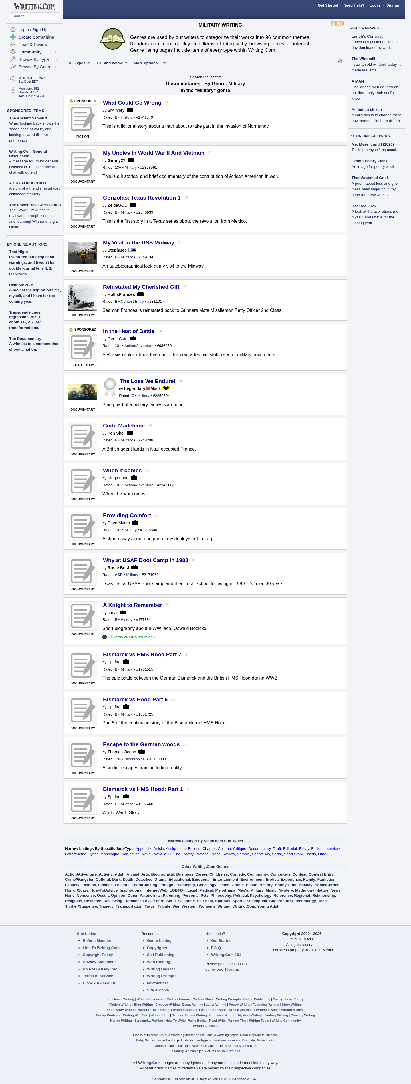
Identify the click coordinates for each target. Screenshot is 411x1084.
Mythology (304, 890)
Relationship (323, 895)
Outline (174, 854)
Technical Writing (266, 1004)
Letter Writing (216, 1004)
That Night (18, 252)
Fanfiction (326, 879)
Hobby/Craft (286, 885)
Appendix (144, 848)
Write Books (197, 1020)
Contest (299, 874)
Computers (280, 874)
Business (184, 874)
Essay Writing (192, 1004)
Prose (216, 854)
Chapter (209, 848)
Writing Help (160, 1015)
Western (189, 906)
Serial (277, 854)
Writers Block (203, 999)
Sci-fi (171, 901)
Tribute (164, 906)
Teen (322, 901)
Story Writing (292, 1004)
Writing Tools (259, 1020)
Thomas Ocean (122, 752)
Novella (160, 854)
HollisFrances (121, 294)
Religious (73, 901)
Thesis (310, 854)
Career (201, 874)
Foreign (166, 885)
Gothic (238, 885)
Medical (206, 890)
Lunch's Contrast (375, 42)
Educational (179, 879)
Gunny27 (117, 160)
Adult (119, 874)
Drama (160, 879)
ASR (119, 575)
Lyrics (93, 854)
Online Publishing (256, 999)
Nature (322, 890)
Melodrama (225, 890)
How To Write (176, 1020)
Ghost (224, 885)
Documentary (259, 848)
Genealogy (206, 885)
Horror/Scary (76, 890)
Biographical (135, 759)
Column (224, 848)
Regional (302, 895)
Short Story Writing (121, 1009)
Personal (190, 895)
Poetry (187, 854)
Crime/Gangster (79, 879)
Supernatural (281, 901)
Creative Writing (168, 1004)
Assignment (176, 848)
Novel (146, 854)
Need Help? (353, 5)
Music (271, 890)
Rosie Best (118, 567)
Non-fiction (130, 854)
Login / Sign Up (33, 29)
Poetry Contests (108, 1015)
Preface (201, 854)
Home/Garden (327, 885)
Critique (239, 848)
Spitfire (114, 662)
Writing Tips (237, 1020)
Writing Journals (240, 1009)
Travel (150, 906)
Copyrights (157, 948)
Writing (224, 906)
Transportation (129, 906)
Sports (239, 901)
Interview (332, 848)
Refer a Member (97, 940)
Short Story (293, 854)
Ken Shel (116, 433)
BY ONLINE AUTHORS (27, 244)
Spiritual (222, 901)
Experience (291, 879)
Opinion (118, 895)
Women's (207, 906)
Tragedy (106, 906)
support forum (225, 969)
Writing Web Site (135, 1015)
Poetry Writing (240, 1004)
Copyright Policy (98, 955)
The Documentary (25, 338)
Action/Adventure (139, 346)
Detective (144, 879)
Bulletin (194, 848)
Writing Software (213, 1009)
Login (375, 5)
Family (309, 879)
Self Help (205, 901)
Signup (392, 5)
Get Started (328, 5)
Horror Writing (121, 1020)
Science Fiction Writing (189, 1015)
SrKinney (116, 110)
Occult (103, 895)
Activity (105, 874)
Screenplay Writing (148, 1020)
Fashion (89, 885)
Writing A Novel (293, 1009)
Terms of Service (98, 976)
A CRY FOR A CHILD (35, 188)
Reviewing (113, 901)
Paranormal (150, 895)
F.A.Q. (216, 948)
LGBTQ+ (177, 890)
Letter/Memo (75, 854)
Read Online (161, 1009)
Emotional (201, 879)
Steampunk (257, 901)
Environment (251, 879)
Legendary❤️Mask (142, 388)
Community (257, 874)
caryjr (113, 612)
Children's (218, 874)
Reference (282, 895)
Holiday (305, 885)
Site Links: (86, 934)
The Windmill (376, 64)
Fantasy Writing (276, 1015)
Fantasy (72, 885)
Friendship (185, 885)
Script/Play (261, 854)
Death (128, 879)
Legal (192, 890)
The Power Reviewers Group (35, 216)
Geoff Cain (118, 338)
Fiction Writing (120, 1004)
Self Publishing (160, 955)
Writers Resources (151, 999)
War (176, 906)
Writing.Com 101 (226, 955)
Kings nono (118, 478)
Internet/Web (155, 890)
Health (251, 885)
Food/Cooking (144, 885)
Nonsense (86, 895)
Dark (116, 879)
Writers (143, 1009)
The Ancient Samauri (34, 129)
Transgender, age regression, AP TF (25, 314)
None (69, 895)
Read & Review (33, 44)
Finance (105, 885)
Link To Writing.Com (101, 948)
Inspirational (131, 890)
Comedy (237, 874)
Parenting (171, 895)
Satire (159, 901)
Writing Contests (185, 1009)
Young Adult (268, 906)
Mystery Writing (250, 1015)
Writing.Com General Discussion (34, 162)
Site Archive (158, 990)
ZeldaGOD (118, 205)
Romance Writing (222, 1015)
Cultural (103, 879)
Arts (145, 874)
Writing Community (286, 1020)
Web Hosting (158, 962)
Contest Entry (132, 301)
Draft (277, 848)
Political (240, 895)
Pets (205, 895)
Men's (242, 890)
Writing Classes (161, 969)
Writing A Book (267, 1009)
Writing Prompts (161, 976)
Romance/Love (138, 901)
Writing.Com (244, 906)
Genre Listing (159, 940)
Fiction (316, 848)
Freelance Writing (121, 999)
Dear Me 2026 (21, 285)
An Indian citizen (376, 115)
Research (92, 901)
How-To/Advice (104, 890)
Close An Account (99, 983)
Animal (133, 874)
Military (131, 167)
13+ (118, 167)
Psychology (260, 895)
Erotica (272, 879)
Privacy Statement (99, 962)
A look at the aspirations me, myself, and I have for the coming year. (35, 296)
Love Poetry (294, 999)
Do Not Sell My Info (100, 969)
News (336, 890)
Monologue (109, 854)
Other (322, 854)
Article (158, 848)
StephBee (117, 250)
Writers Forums (179, 999)
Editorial (290, 848)
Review (229, 854)
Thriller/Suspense (81, 906)
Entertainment (225, 879)
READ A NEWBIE (365, 28)
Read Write (217, 1020)
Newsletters (157, 983)
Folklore (122, 885)
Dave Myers (119, 523)
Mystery (286, 890)
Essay (304, 848)
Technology (305, 901)
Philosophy (221, 895)
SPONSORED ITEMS (25, 111)
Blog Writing (143, 1004)
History (126, 117)
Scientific (186, 901)
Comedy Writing (303, 1015)
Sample (243, 854)
